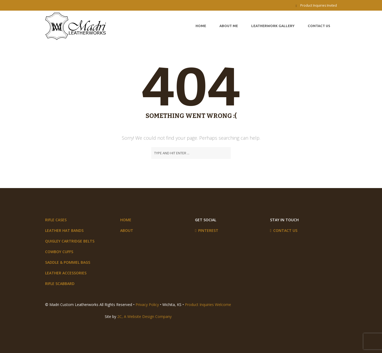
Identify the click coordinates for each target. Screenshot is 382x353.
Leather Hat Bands (64, 230)
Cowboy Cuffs (59, 251)
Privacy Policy (147, 304)
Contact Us (319, 26)
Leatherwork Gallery (272, 26)
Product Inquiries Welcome (208, 304)
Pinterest (208, 230)
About (126, 230)
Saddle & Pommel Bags (67, 262)
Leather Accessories (65, 272)
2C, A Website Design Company (144, 316)
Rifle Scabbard (60, 283)
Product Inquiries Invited (318, 5)
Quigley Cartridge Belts (69, 241)
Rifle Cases (56, 219)
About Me (228, 26)
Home (201, 26)
